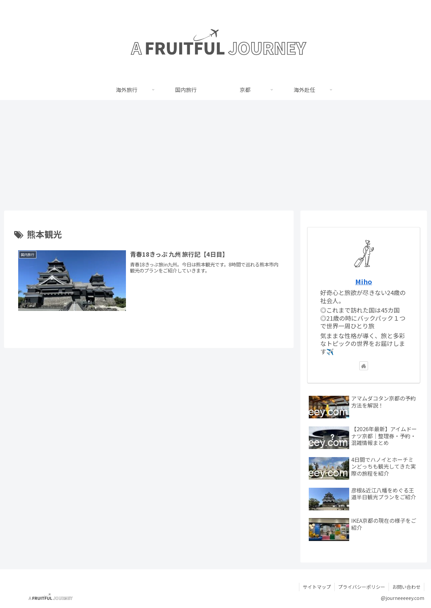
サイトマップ (317, 586)
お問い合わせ (406, 586)
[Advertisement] (215, 155)
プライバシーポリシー (361, 586)
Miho (363, 281)
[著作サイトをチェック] (363, 365)
